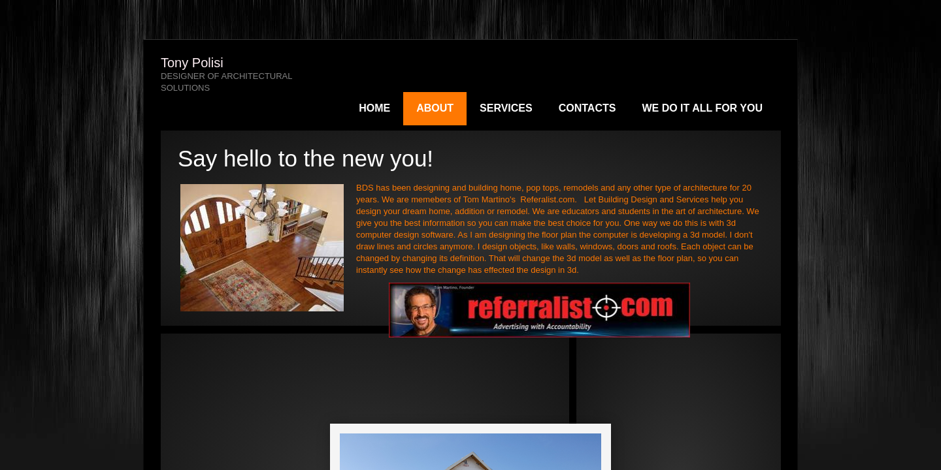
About (435, 108)
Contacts (587, 108)
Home (374, 108)
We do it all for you (702, 108)
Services (506, 108)
